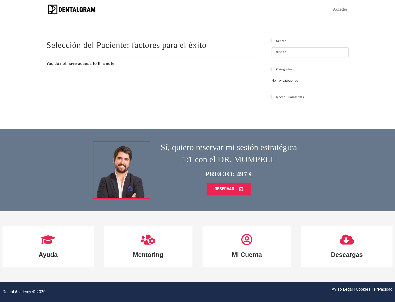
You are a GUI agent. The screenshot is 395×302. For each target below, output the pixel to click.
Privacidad (383, 289)
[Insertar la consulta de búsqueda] (310, 52)
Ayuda (48, 254)
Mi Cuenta (247, 254)
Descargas (347, 254)
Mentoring (148, 254)
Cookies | (365, 289)
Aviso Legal (343, 289)
